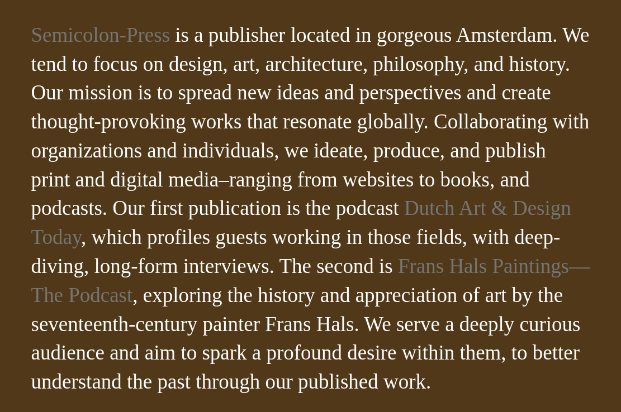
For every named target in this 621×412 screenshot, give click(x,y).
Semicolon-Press (100, 34)
